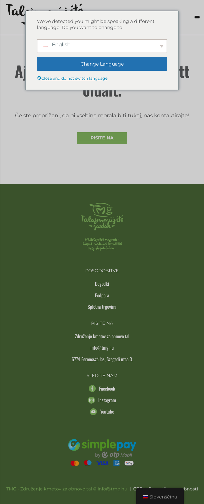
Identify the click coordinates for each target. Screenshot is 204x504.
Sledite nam (102, 375)
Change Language (102, 64)
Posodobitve (102, 270)
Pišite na (102, 138)
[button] (197, 17)
